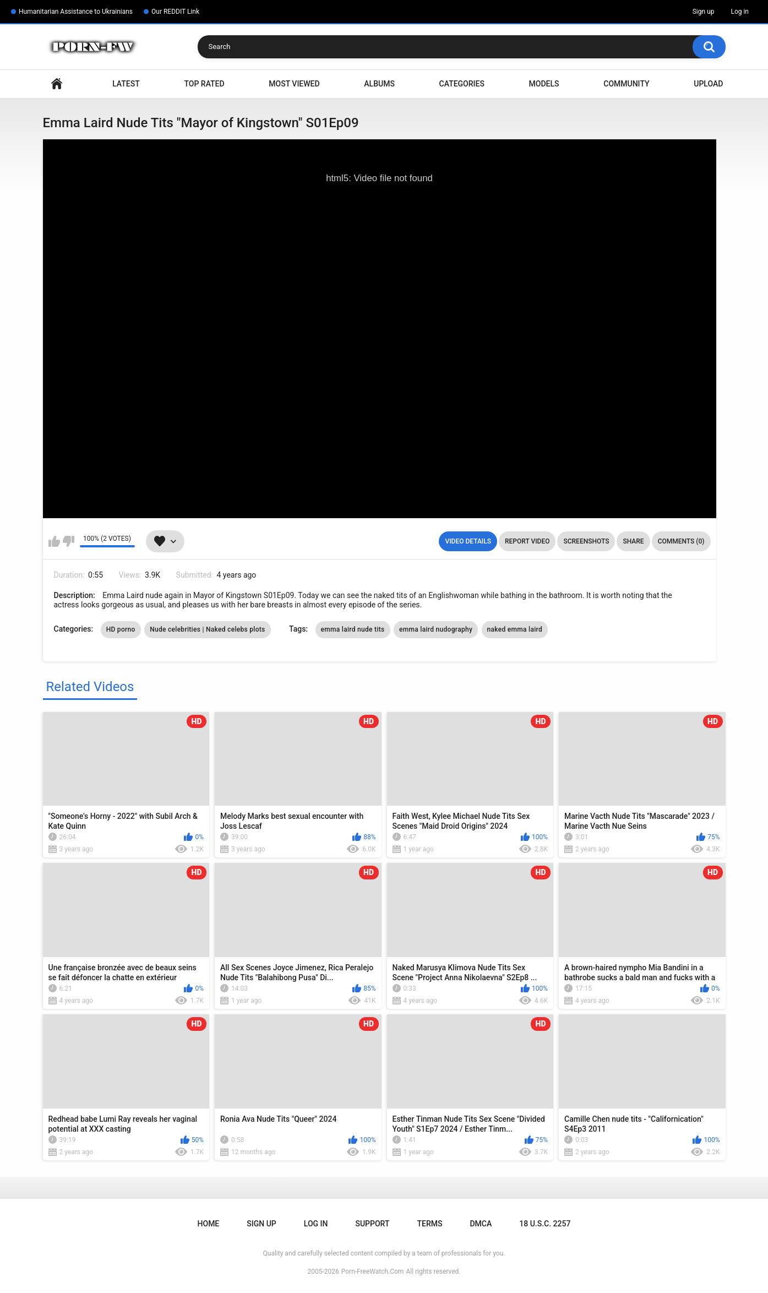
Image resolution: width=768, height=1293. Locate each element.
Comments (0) (681, 541)
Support (372, 1223)
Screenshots (586, 541)
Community (626, 83)
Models (544, 83)
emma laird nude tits (353, 629)
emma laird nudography (435, 629)
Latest (126, 83)
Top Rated (204, 83)
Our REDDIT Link (175, 11)
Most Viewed (294, 83)
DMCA (481, 1223)
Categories (461, 83)
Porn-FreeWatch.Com (372, 1271)
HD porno (120, 629)
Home (56, 84)
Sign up (704, 11)
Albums (379, 83)
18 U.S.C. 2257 (544, 1223)
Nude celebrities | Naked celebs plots (207, 629)
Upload (708, 83)
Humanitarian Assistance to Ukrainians (76, 11)
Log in (740, 11)
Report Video (527, 541)
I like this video (54, 541)
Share (633, 541)
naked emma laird (515, 629)
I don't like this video (68, 541)
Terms (429, 1223)
